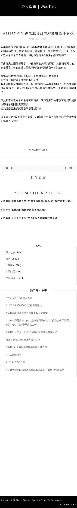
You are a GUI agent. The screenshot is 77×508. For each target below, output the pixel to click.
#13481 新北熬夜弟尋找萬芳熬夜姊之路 (26, 347)
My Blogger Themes (22, 500)
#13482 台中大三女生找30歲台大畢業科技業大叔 (29, 218)
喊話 (8, 258)
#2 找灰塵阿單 (13, 354)
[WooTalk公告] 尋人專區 (19, 297)
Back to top (68, 504)
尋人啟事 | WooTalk (38, 6)
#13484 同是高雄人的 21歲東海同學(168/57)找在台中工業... (37, 200)
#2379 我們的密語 (15, 362)
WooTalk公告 (13, 277)
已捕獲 (9, 265)
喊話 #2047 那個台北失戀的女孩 (23, 339)
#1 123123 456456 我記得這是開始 (24, 305)
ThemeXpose (56, 500)
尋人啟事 (43, 149)
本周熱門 (11, 271)
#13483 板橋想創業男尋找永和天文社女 (24, 209)
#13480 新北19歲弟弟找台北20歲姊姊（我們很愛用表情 (35, 369)
